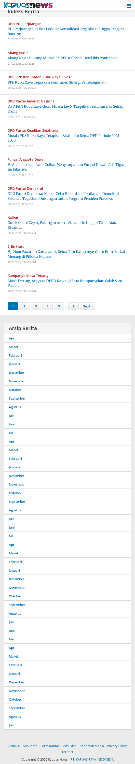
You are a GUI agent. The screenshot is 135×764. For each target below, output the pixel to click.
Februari (15, 355)
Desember (16, 372)
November (17, 381)
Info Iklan (70, 746)
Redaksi (14, 746)
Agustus (15, 407)
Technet (67, 752)
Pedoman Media (92, 746)
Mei (11, 433)
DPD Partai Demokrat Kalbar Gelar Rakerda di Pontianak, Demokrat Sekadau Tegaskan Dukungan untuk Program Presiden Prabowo (63, 196)
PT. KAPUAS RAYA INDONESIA (92, 759)
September (17, 398)
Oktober (15, 390)
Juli (11, 415)
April (12, 338)
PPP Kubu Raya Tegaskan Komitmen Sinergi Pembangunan (57, 82)
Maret (13, 347)
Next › (87, 306)
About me (30, 746)
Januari (14, 364)
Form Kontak (50, 746)
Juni (12, 424)
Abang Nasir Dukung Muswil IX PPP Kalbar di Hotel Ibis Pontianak (62, 58)
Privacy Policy (117, 746)
